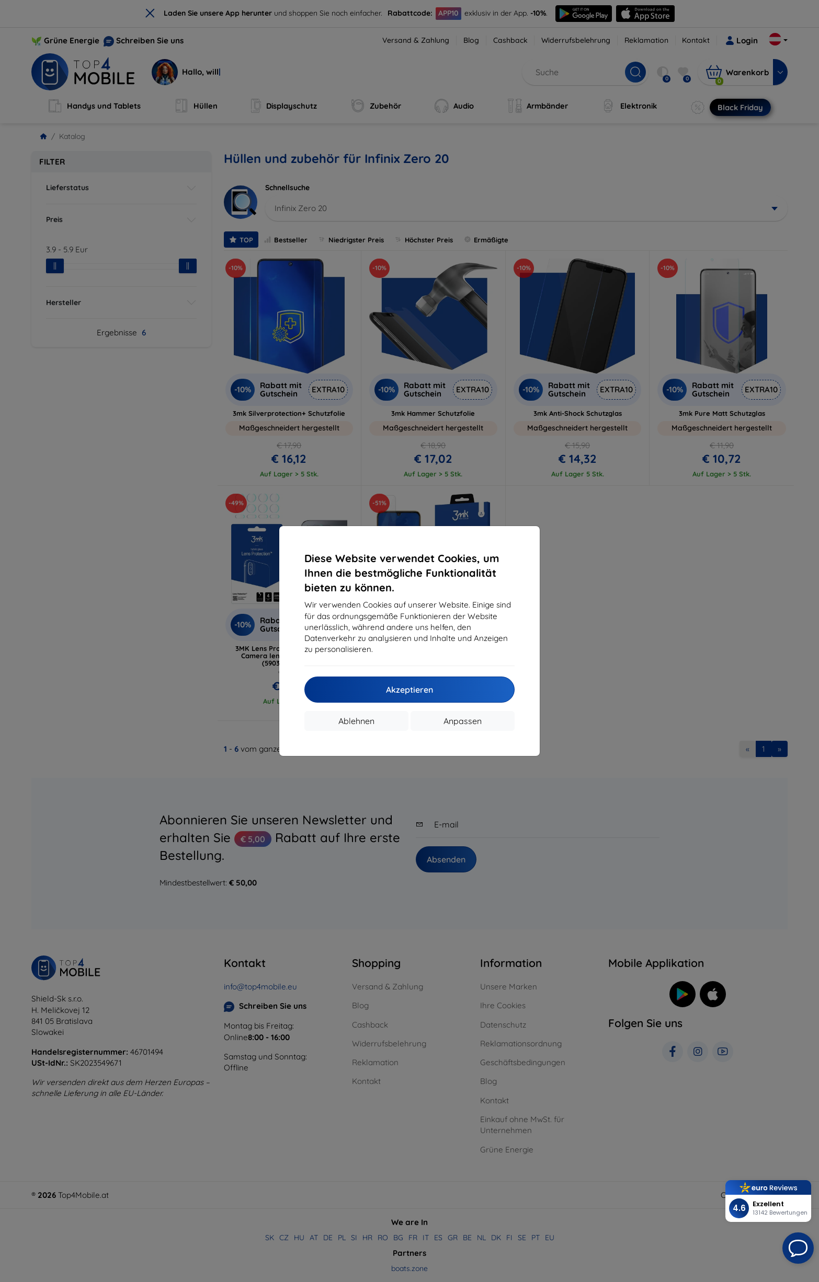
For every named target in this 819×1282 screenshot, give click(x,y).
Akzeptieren (409, 689)
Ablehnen (356, 721)
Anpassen (462, 721)
